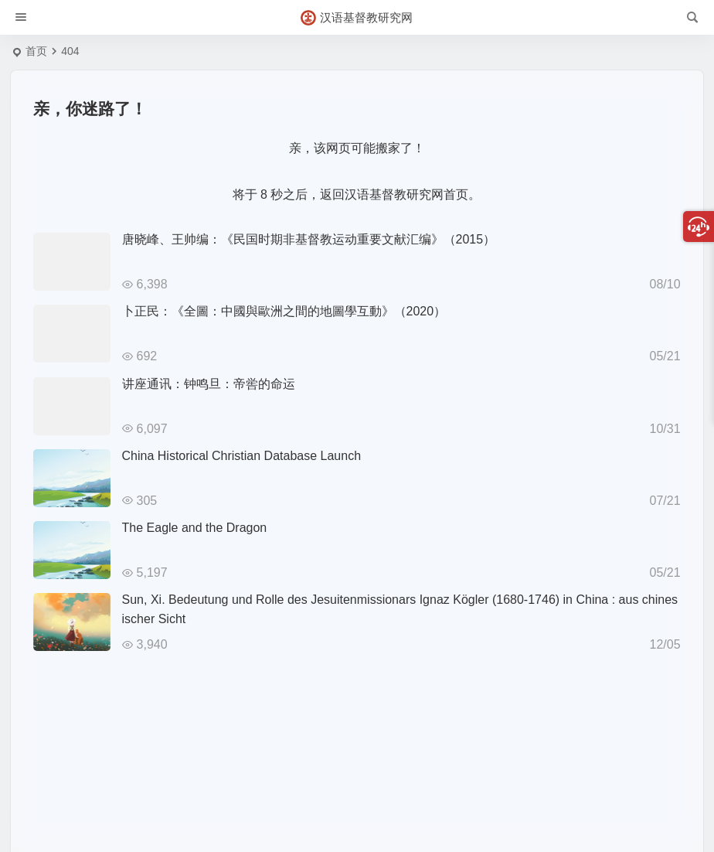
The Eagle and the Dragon (194, 527)
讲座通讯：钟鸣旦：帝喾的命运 (208, 383)
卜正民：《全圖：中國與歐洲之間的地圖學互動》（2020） (284, 311)
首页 (36, 51)
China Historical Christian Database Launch (242, 455)
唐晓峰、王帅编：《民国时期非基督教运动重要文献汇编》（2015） (309, 239)
